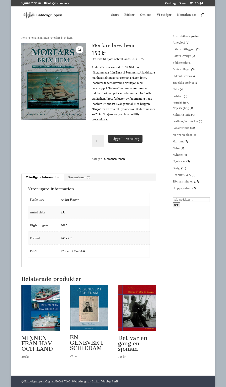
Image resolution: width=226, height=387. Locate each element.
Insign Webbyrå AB (105, 381)
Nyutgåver (179, 161)
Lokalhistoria (181, 128)
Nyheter (178, 155)
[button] (79, 49)
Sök (176, 205)
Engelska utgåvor (183, 83)
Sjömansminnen (39, 37)
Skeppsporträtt (182, 188)
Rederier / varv (182, 175)
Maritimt (178, 141)
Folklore (178, 96)
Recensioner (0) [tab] (79, 177)
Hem (24, 37)
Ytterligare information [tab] (42, 177)
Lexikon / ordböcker (185, 121)
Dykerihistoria (182, 76)
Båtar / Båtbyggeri (184, 49)
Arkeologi (179, 42)
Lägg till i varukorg (125, 138)
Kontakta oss (186, 15)
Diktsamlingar (181, 69)
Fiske (176, 89)
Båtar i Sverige (182, 56)
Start (115, 15)
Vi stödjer (164, 15)
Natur (176, 148)
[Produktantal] (98, 141)
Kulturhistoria (181, 114)
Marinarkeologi (182, 135)
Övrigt (177, 168)
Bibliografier (180, 63)
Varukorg (170, 3)
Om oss (145, 15)
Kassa (182, 3)
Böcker (129, 15)
